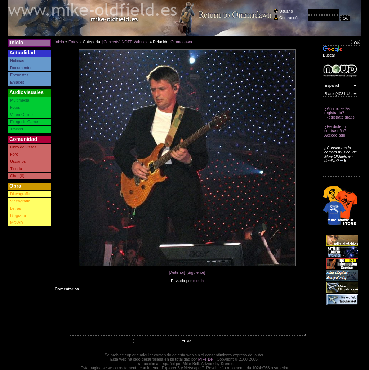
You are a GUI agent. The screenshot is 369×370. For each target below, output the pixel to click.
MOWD (16, 222)
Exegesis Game (24, 122)
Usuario (286, 11)
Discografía (20, 194)
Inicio (16, 42)
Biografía (18, 215)
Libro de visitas (23, 147)
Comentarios (67, 289)
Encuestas (19, 75)
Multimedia (19, 100)
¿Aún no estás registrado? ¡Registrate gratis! (340, 112)
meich (198, 280)
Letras (15, 208)
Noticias (17, 60)
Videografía (20, 201)
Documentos (21, 68)
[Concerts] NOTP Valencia (125, 42)
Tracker (16, 129)
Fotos (15, 107)
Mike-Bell (206, 359)
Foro (14, 154)
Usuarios (18, 161)
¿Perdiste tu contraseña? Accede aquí (335, 130)
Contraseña (289, 17)
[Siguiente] (195, 272)
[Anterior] (177, 272)
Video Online (21, 114)
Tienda (16, 168)
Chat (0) (17, 176)
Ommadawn (181, 42)
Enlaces (17, 82)
